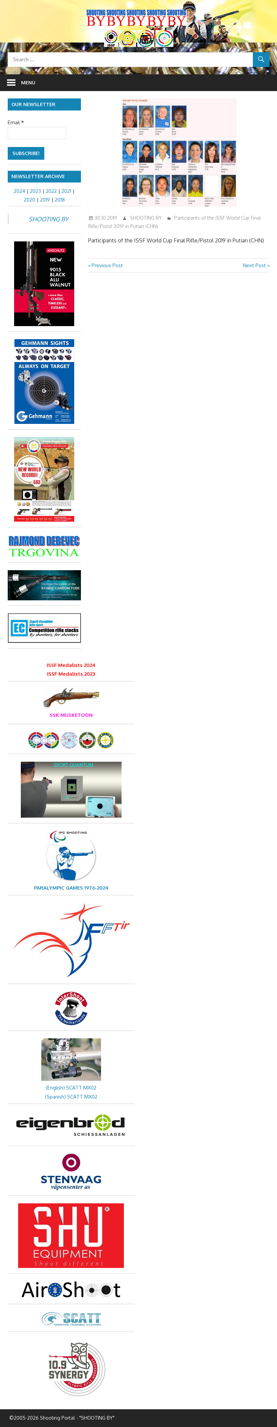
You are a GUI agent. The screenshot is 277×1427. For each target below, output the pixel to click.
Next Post (254, 265)
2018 (60, 200)
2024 (19, 191)
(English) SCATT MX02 (71, 1087)
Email (16, 122)
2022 (51, 191)
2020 (29, 200)
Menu (28, 82)
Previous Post (107, 265)
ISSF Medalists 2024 (71, 665)
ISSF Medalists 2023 (71, 674)
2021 (66, 191)
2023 (35, 191)
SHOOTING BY (146, 218)
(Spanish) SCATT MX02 (71, 1097)
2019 (45, 200)
